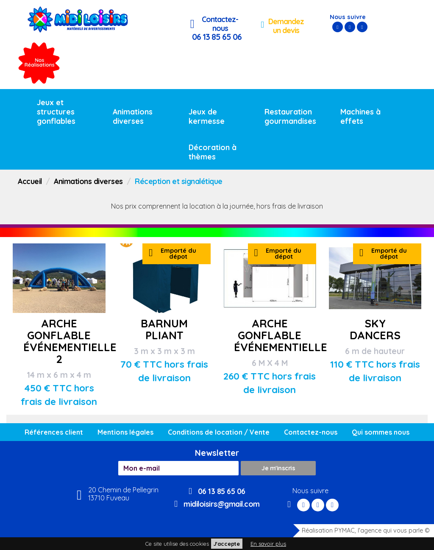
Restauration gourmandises (290, 116)
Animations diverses (133, 116)
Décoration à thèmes (212, 151)
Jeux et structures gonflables (56, 112)
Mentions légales (125, 432)
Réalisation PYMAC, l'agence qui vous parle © (361, 530)
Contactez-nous (310, 432)
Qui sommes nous (380, 432)
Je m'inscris (278, 468)
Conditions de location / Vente (219, 432)
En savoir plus (268, 543)
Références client (54, 432)
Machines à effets (360, 116)
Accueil (30, 181)
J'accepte (227, 543)
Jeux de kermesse (207, 116)
